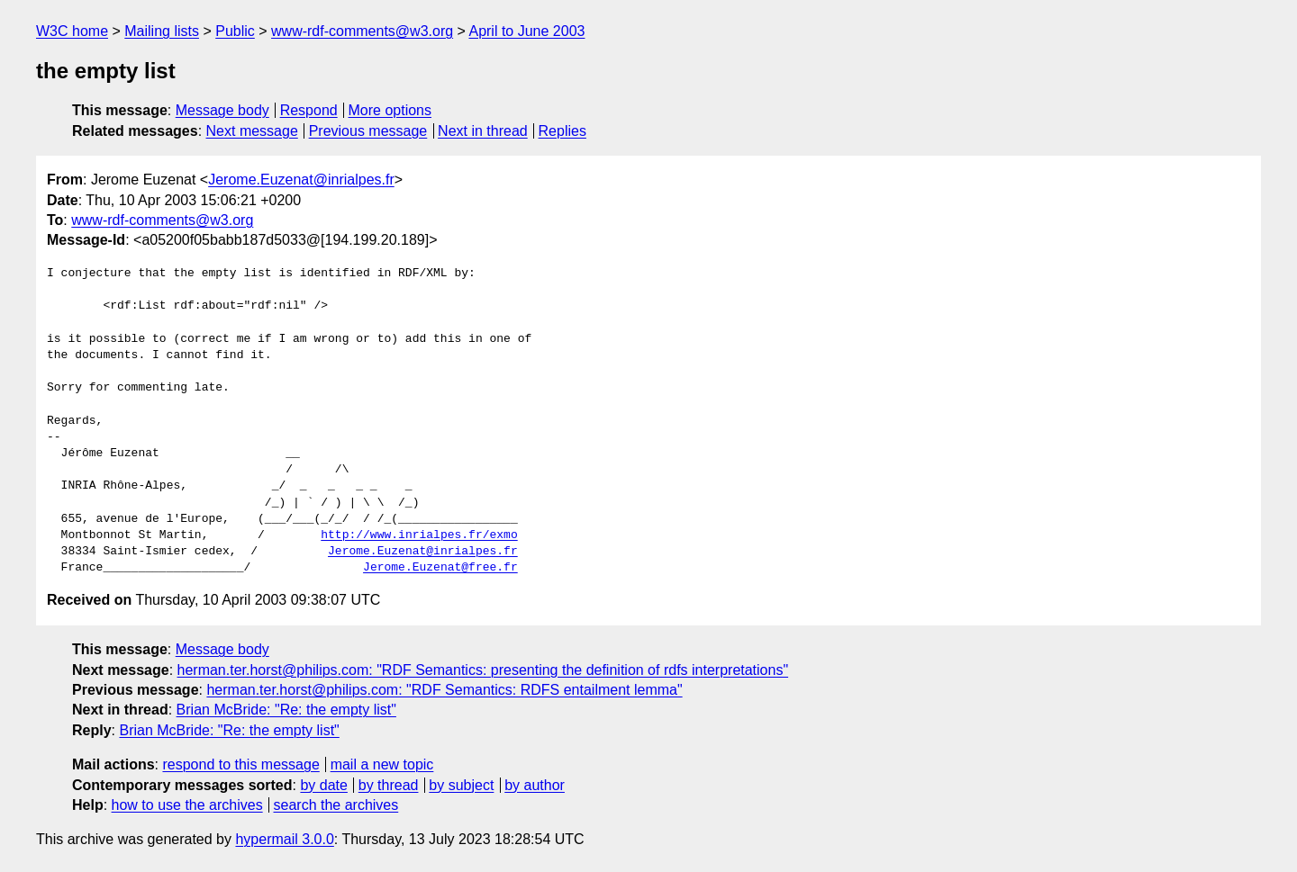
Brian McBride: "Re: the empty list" (286, 709)
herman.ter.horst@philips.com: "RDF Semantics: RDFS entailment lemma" (444, 689)
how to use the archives (187, 805)
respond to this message (240, 764)
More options (390, 110)
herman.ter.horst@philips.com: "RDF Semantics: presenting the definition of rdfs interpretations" (483, 670)
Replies (562, 131)
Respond (309, 110)
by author (534, 785)
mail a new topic (382, 764)
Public (235, 31)
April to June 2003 (526, 31)
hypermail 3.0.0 (284, 839)
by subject (461, 785)
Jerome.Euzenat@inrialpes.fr (301, 179)
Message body (222, 110)
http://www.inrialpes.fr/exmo (419, 535)
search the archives (336, 805)
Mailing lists (161, 31)
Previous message (368, 131)
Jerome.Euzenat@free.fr (440, 568)
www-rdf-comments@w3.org (362, 31)
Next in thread (483, 131)
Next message (252, 131)
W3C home (72, 31)
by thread (388, 785)
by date (323, 785)
